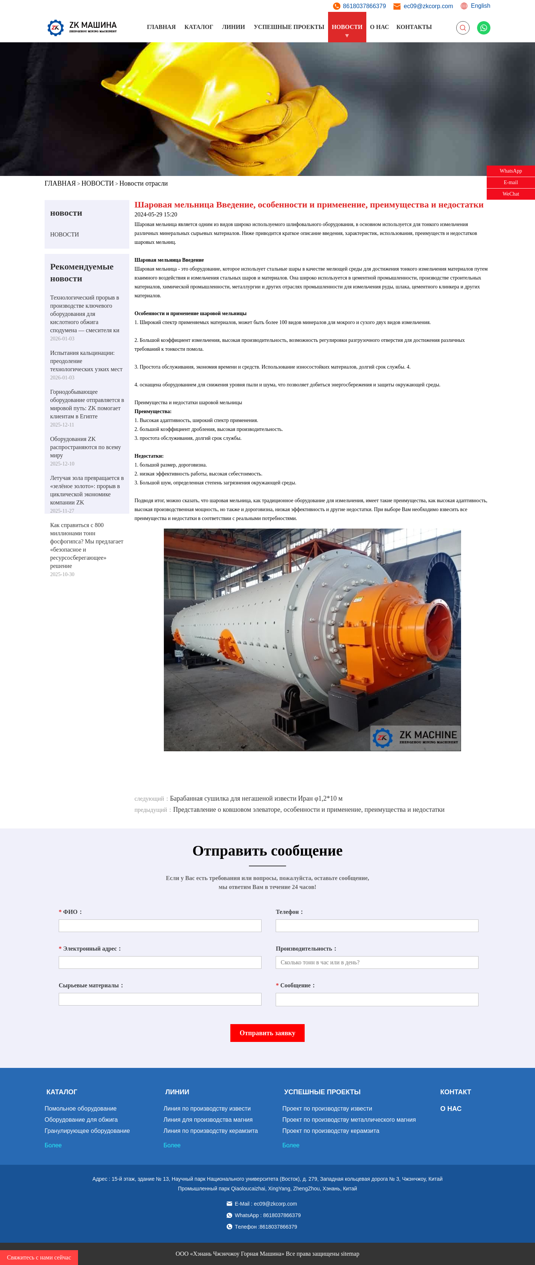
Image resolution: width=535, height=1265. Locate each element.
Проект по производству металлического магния (349, 1120)
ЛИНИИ (233, 27)
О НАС (379, 27)
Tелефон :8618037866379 (266, 1227)
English (480, 6)
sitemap (350, 1254)
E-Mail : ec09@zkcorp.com (266, 1204)
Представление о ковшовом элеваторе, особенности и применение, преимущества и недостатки (309, 809)
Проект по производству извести (327, 1108)
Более (53, 1145)
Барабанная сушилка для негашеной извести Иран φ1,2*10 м (256, 798)
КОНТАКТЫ (414, 27)
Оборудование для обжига (81, 1120)
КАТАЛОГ (198, 27)
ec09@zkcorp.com (428, 6)
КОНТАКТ (455, 1092)
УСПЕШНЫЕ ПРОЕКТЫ (289, 27)
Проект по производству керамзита (330, 1131)
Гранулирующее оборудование (87, 1131)
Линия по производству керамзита (210, 1131)
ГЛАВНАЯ (161, 27)
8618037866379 (364, 6)
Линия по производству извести (207, 1108)
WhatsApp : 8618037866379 (268, 1215)
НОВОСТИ (347, 27)
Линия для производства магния (208, 1120)
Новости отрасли (143, 183)
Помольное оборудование (81, 1108)
